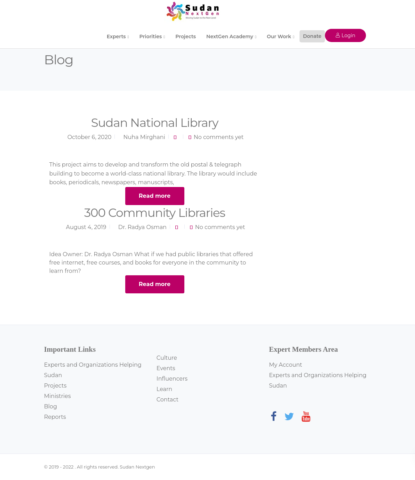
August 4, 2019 (86, 227)
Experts (116, 36)
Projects (185, 36)
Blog (50, 406)
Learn (164, 389)
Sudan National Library (154, 122)
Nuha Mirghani (144, 137)
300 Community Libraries (154, 212)
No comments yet (219, 137)
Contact (167, 399)
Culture (167, 358)
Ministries (57, 396)
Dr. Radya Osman (142, 227)
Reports (55, 417)
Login (345, 35)
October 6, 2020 (89, 137)
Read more (154, 196)
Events (166, 368)
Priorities (150, 36)
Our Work (279, 36)
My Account (285, 364)
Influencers (172, 378)
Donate (312, 36)
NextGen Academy (229, 36)
